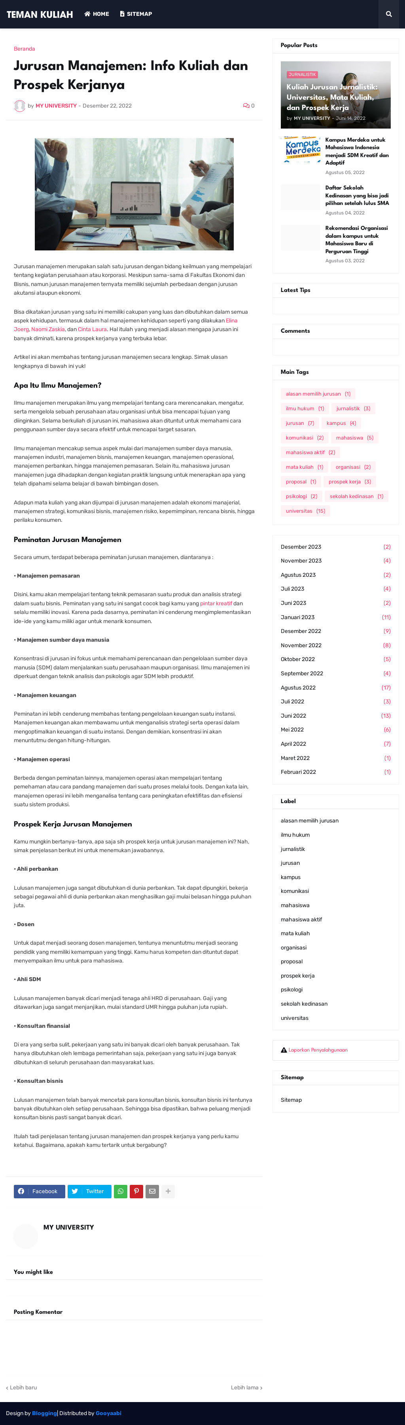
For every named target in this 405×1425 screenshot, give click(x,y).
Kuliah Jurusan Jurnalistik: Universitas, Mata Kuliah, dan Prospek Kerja (332, 98)
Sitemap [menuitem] (136, 14)
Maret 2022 (336, 758)
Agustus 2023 (336, 575)
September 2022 (336, 674)
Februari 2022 (336, 772)
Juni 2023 (336, 603)
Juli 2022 (336, 702)
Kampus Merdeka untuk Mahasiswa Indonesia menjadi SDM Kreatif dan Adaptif (357, 151)
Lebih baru (23, 1387)
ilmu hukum (305, 408)
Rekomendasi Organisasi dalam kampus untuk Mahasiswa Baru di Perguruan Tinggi (357, 239)
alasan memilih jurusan (318, 394)
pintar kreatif (216, 603)
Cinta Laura (92, 329)
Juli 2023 (336, 589)
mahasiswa (354, 437)
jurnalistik (353, 408)
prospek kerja (350, 481)
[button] (389, 14)
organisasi (353, 467)
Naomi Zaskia (48, 329)
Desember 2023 (336, 547)
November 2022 (336, 646)
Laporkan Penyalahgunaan (318, 1050)
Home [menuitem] (96, 14)
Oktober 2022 (336, 659)
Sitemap (291, 1100)
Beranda (24, 49)
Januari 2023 (336, 618)
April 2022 (336, 744)
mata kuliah (304, 467)
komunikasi (305, 437)
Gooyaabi (108, 1413)
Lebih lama (245, 1387)
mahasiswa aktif (310, 452)
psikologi (301, 496)
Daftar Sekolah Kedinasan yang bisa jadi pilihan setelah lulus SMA (357, 195)
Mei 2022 (336, 730)
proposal (301, 481)
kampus (341, 423)
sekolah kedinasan (356, 496)
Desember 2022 (336, 631)
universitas (305, 511)
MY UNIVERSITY (69, 1227)
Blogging (44, 1413)
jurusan (300, 423)
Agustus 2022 (336, 688)
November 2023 (336, 561)
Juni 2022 (336, 716)
